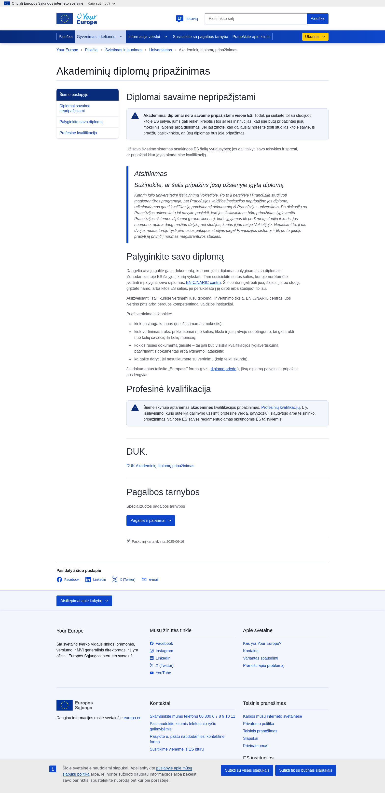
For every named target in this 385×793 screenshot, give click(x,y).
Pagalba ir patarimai (151, 520)
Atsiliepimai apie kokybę (84, 600)
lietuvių (187, 18)
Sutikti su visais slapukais (247, 770)
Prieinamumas (255, 746)
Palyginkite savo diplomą (81, 122)
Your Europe (67, 50)
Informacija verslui (148, 36)
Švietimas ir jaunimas (123, 50)
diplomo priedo (223, 369)
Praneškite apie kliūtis (251, 37)
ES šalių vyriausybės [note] (212, 149)
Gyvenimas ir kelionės (100, 36)
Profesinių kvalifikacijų (280, 407)
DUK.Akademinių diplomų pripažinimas (160, 466)
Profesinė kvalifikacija (78, 133)
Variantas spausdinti (260, 658)
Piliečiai (91, 50)
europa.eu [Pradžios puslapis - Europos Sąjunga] (132, 718)
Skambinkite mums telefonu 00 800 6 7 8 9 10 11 (192, 716)
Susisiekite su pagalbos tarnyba (200, 37)
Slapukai (250, 738)
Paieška (66, 37)
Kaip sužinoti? (101, 3)
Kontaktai (251, 651)
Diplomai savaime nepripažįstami (74, 108)
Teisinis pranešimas (260, 731)
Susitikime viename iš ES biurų (177, 749)
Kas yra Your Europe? (262, 643)
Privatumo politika (258, 724)
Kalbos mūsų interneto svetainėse (272, 716)
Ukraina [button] (315, 36)
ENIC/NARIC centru (203, 282)
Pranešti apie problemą (263, 665)
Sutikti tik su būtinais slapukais (305, 770)
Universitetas (160, 50)
